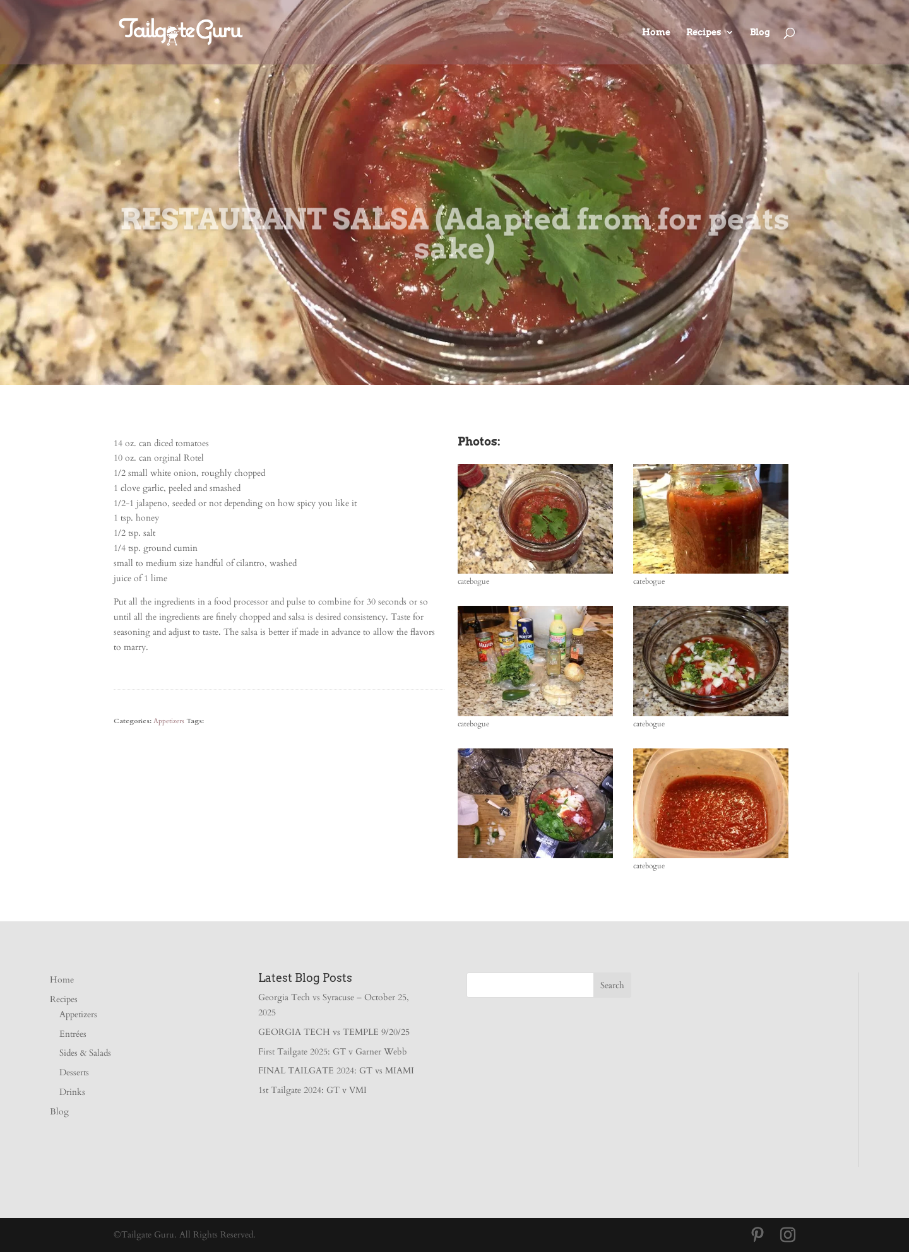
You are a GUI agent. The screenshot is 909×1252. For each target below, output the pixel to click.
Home (656, 32)
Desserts (74, 1072)
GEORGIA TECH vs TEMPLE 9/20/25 (334, 1032)
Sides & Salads (85, 1053)
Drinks (72, 1092)
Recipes (704, 32)
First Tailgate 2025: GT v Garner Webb (332, 1052)
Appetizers (168, 721)
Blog (760, 32)
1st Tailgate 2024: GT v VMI (312, 1090)
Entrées (72, 1034)
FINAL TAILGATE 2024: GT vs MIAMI (336, 1071)
